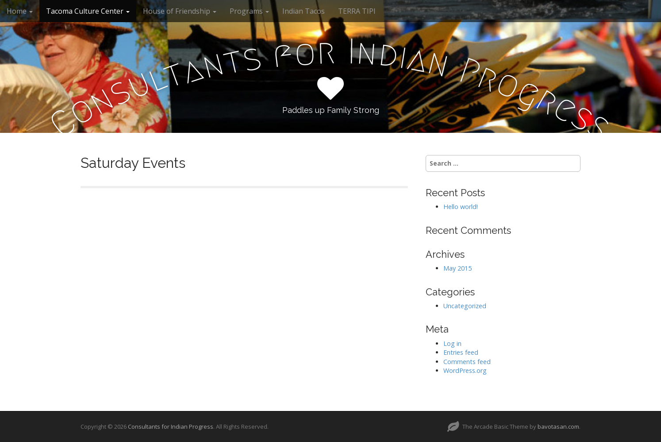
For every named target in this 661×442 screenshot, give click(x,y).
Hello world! (460, 206)
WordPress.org (465, 370)
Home (20, 11)
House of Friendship (179, 11)
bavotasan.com (558, 426)
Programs (249, 11)
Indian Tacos (303, 11)
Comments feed (467, 361)
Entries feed (460, 352)
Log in (452, 343)
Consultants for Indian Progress (170, 426)
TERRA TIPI (357, 11)
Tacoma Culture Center (88, 11)
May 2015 (457, 268)
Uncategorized (464, 306)
